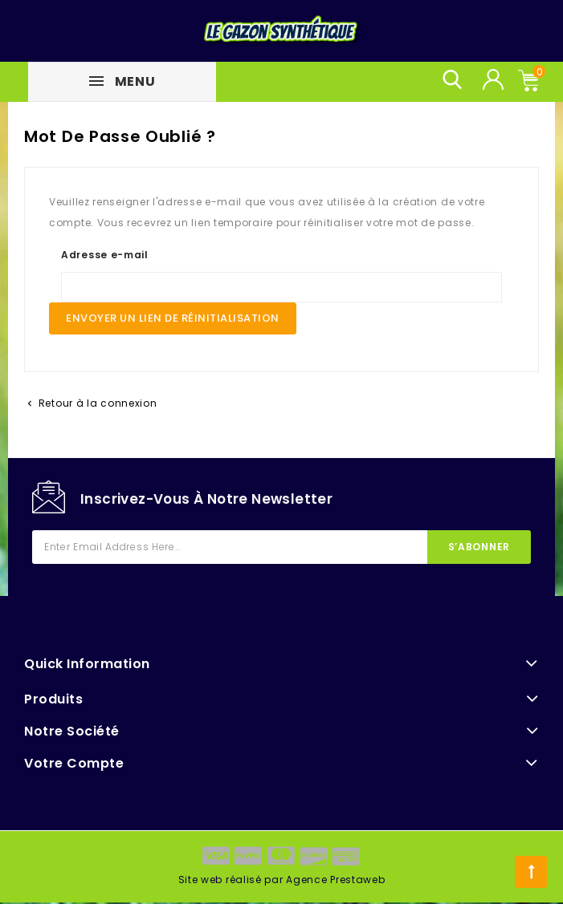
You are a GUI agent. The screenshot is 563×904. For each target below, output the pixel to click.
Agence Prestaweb (335, 879)
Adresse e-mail (105, 254)
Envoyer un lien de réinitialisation (172, 318)
